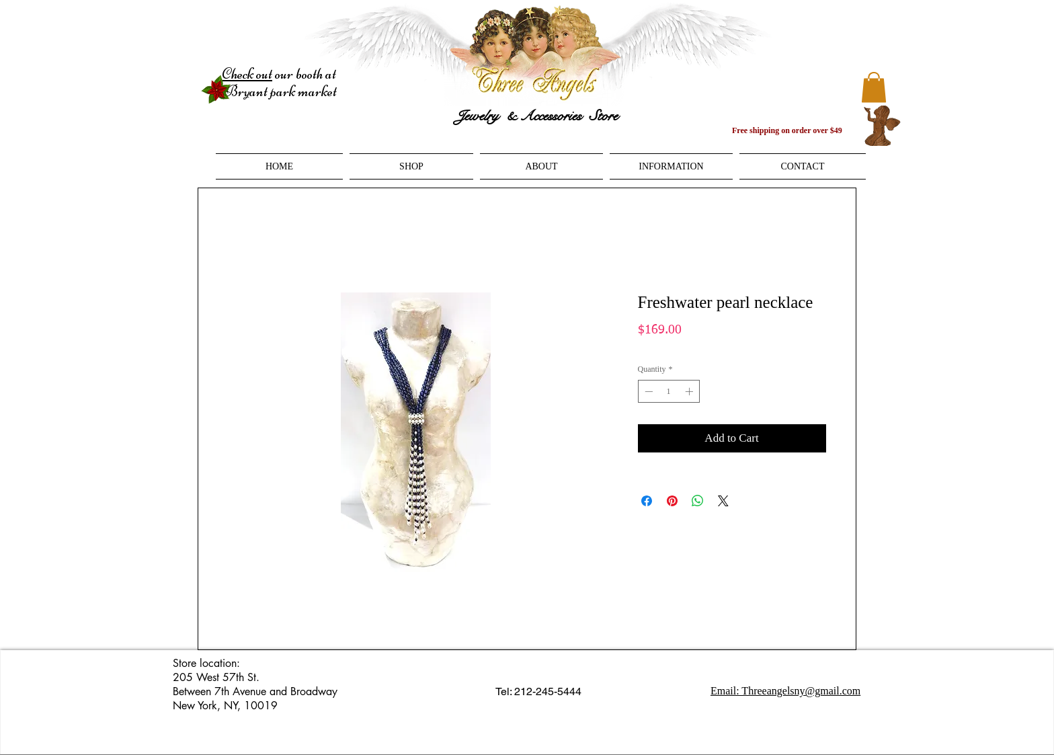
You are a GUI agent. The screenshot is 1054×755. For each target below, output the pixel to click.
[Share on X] (723, 501)
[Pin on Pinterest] (672, 501)
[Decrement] (647, 391)
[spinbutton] (669, 391)
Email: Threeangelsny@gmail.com (785, 691)
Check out (247, 74)
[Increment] (690, 391)
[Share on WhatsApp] (698, 501)
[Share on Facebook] (647, 501)
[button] (874, 87)
